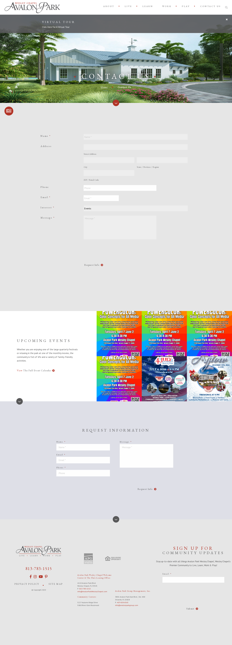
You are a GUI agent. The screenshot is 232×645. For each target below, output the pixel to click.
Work (166, 6)
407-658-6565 (122, 602)
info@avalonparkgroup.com (126, 605)
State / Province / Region (148, 167)
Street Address (90, 154)
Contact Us (210, 6)
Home (104, 87)
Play (186, 6)
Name (46, 136)
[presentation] (106, 249)
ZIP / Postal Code (91, 180)
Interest (47, 207)
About (108, 6)
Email (45, 197)
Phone (45, 187)
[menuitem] (109, 6)
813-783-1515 (38, 568)
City (85, 167)
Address (46, 146)
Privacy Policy (26, 583)
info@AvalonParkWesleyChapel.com (92, 591)
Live (128, 6)
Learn (147, 6)
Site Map (56, 583)
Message (48, 217)
